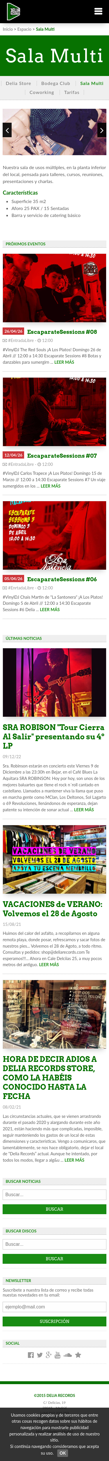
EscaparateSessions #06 (62, 579)
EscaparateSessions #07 (62, 455)
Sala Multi (91, 83)
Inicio (8, 29)
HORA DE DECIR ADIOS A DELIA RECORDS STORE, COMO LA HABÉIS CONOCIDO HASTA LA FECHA (50, 1078)
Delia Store (18, 83)
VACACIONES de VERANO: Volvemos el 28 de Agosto (52, 909)
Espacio (24, 29)
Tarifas (71, 92)
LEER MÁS (64, 362)
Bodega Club (55, 83)
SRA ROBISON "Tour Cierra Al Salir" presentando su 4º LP (54, 736)
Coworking (42, 92)
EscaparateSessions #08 (62, 332)
